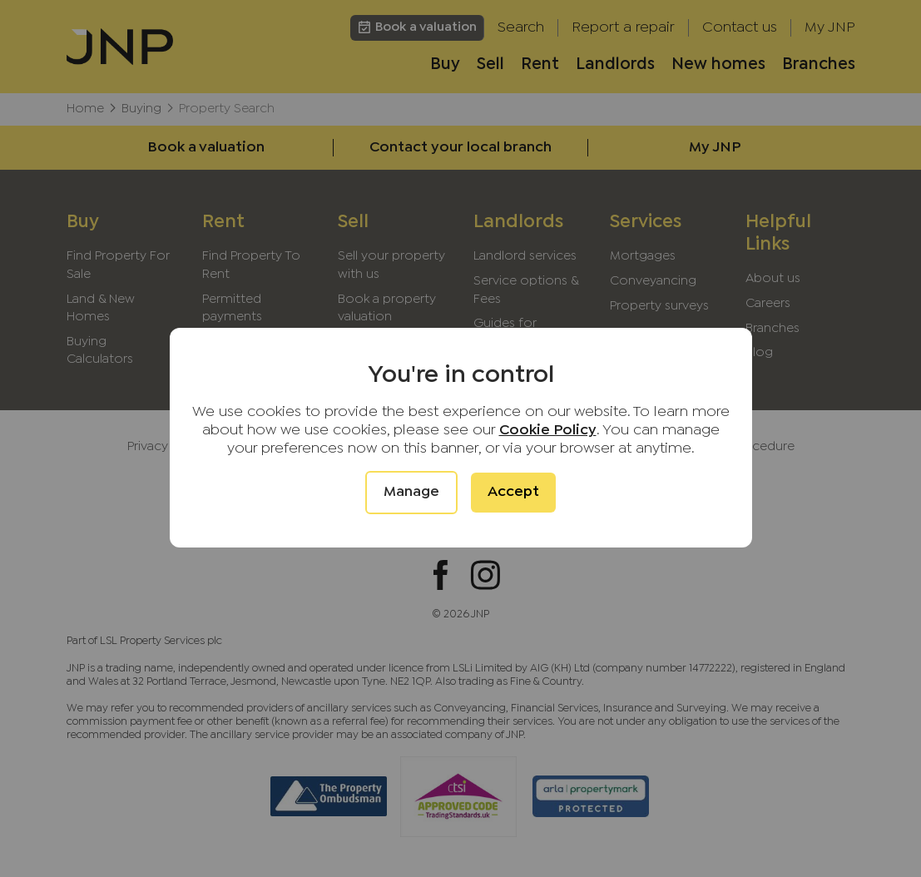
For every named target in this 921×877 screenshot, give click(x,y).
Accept (513, 492)
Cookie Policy (548, 430)
